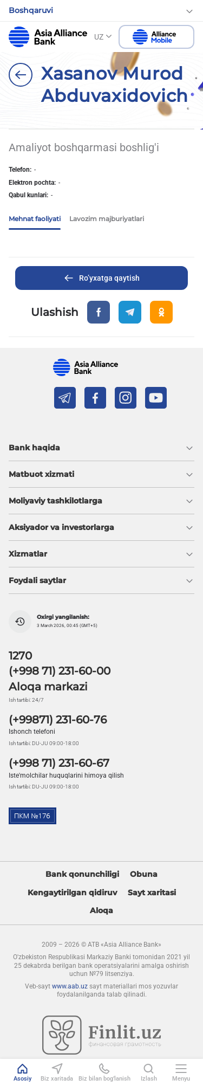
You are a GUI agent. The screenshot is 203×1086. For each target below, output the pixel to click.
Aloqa (101, 910)
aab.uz (48, 37)
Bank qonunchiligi (82, 874)
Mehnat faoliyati (35, 219)
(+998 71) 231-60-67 (59, 763)
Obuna (144, 874)
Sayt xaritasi (152, 892)
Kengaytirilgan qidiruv (72, 892)
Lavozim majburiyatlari (106, 219)
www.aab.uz (70, 986)
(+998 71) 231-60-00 (59, 670)
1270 (20, 655)
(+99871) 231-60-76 (58, 719)
